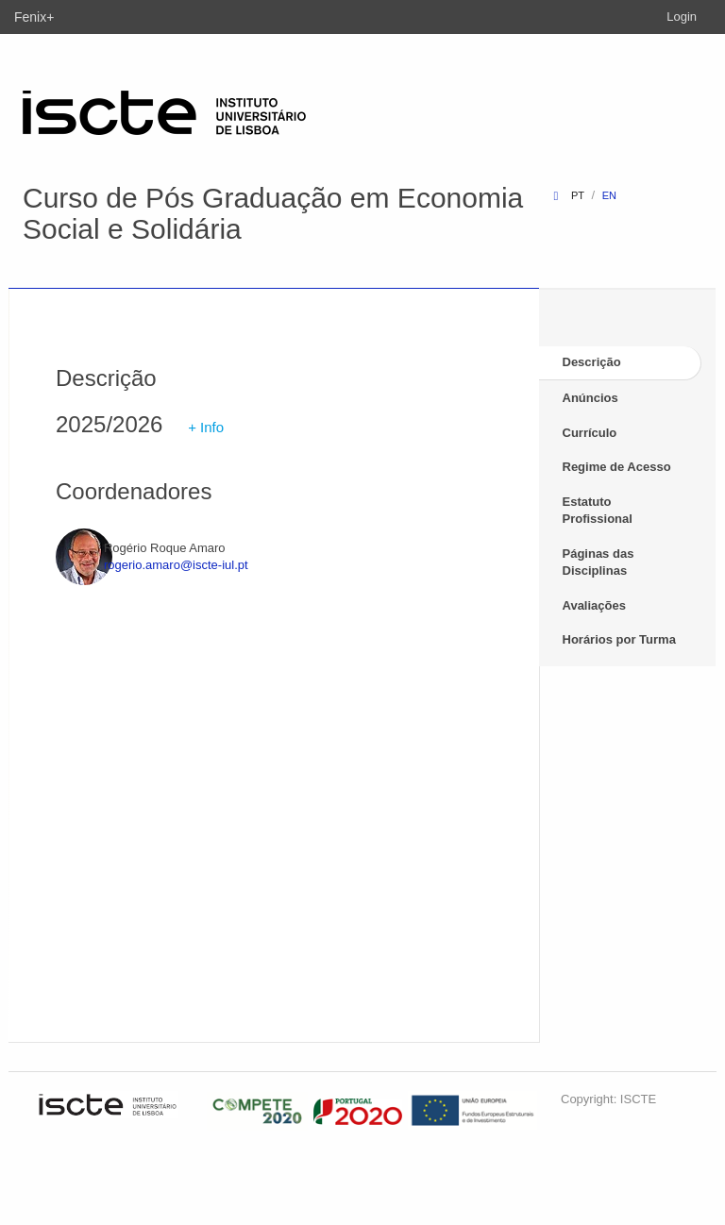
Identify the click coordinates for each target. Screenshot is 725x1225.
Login (681, 16)
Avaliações (594, 605)
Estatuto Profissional (597, 511)
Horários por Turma (619, 639)
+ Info (206, 427)
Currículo (590, 433)
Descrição (592, 362)
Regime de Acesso (617, 467)
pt (577, 195)
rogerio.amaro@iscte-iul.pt (176, 565)
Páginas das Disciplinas (598, 562)
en (609, 195)
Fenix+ (34, 17)
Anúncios (590, 398)
